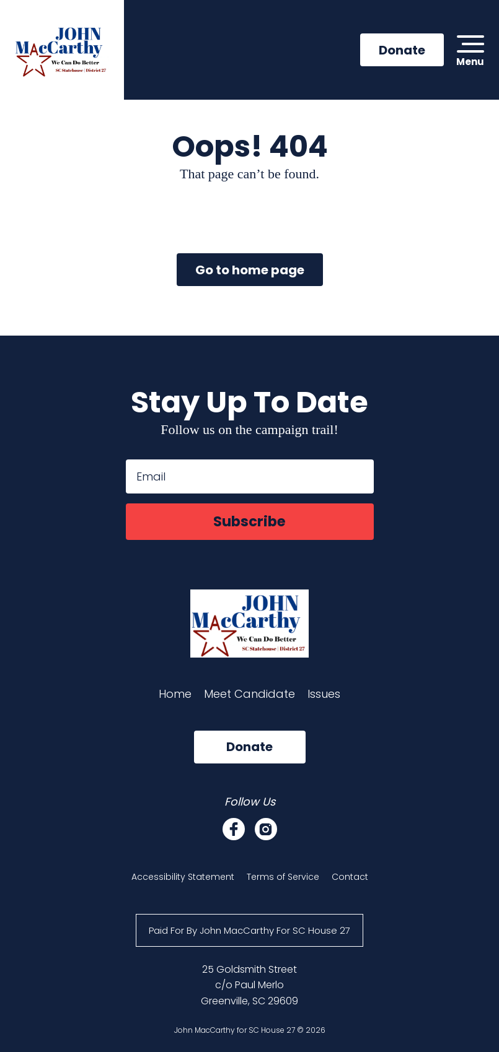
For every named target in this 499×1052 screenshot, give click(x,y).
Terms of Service (283, 881)
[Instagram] (266, 833)
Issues (323, 698)
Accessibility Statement (182, 881)
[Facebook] (234, 833)
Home (175, 698)
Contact (350, 881)
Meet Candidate (249, 698)
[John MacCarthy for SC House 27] (64, 52)
